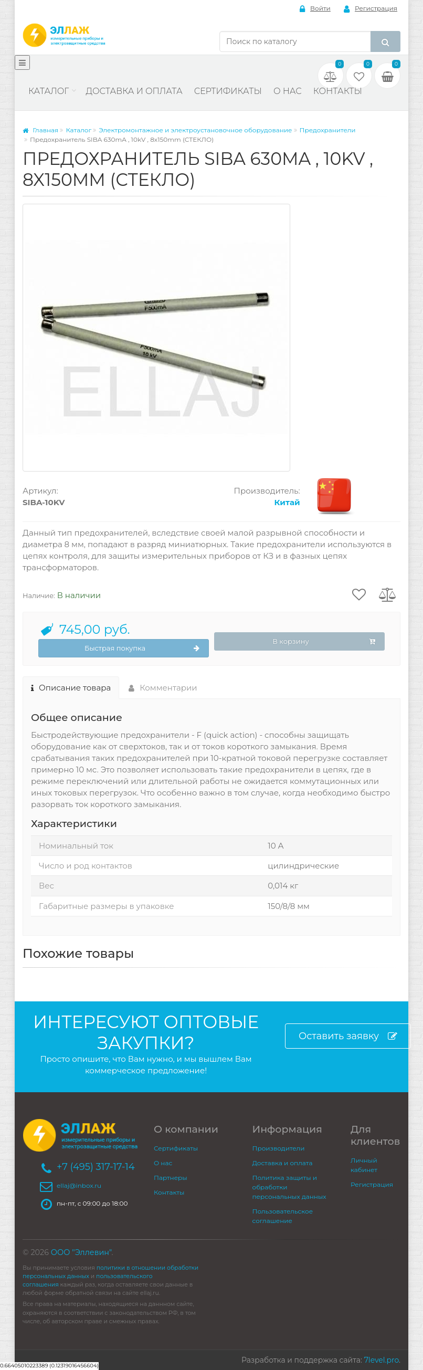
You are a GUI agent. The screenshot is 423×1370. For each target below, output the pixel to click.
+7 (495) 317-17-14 (96, 1167)
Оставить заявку (348, 1036)
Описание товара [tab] (71, 688)
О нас (287, 91)
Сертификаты (228, 91)
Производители (278, 1148)
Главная (40, 130)
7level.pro (381, 1360)
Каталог (48, 91)
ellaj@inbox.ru (79, 1185)
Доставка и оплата (134, 91)
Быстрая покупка (141, 648)
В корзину (323, 642)
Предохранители (328, 130)
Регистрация (370, 8)
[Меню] (22, 62)
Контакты (337, 91)
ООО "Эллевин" (81, 1252)
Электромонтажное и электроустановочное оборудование (195, 130)
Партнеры (170, 1177)
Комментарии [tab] (163, 688)
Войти (315, 8)
